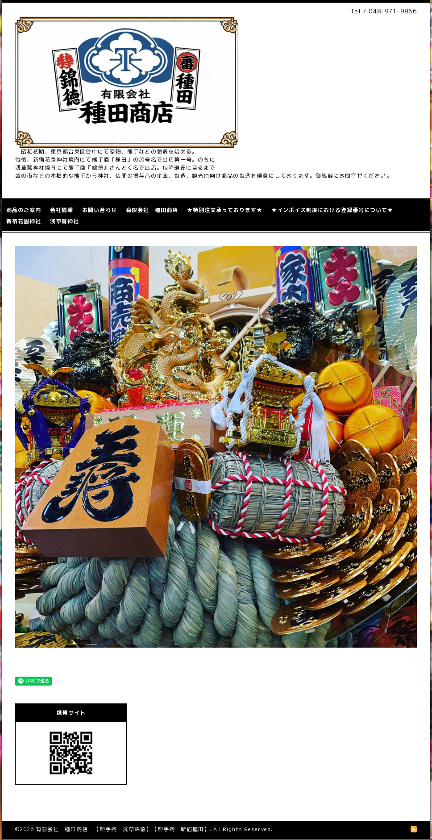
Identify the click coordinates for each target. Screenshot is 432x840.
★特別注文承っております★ (224, 210)
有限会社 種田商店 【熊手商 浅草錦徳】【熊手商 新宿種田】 (123, 829)
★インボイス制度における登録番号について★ (332, 210)
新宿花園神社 (23, 221)
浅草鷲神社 (64, 221)
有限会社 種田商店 (152, 210)
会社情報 (61, 210)
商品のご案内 (23, 210)
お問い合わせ (99, 210)
